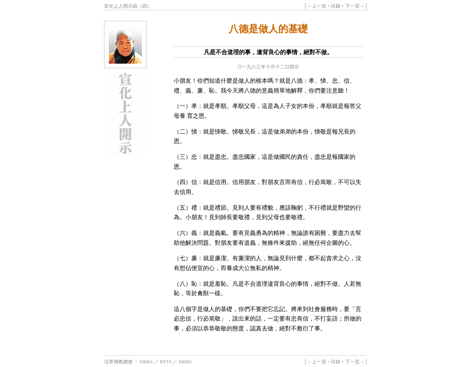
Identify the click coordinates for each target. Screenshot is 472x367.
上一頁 (319, 6)
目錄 (335, 6)
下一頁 (352, 6)
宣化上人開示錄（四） (128, 6)
